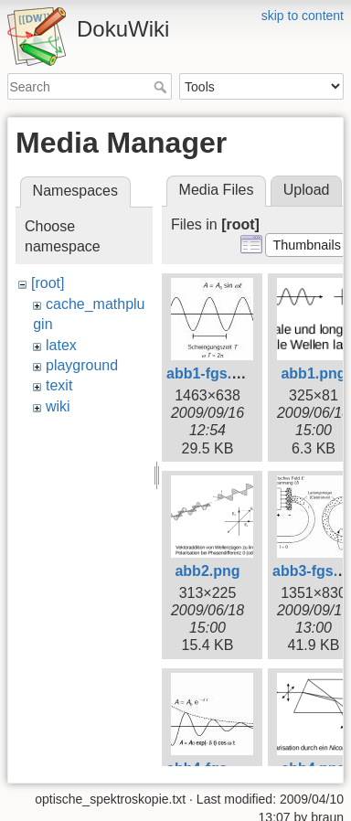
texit (59, 385)
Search (162, 86)
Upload (306, 189)
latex (61, 345)
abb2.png (207, 571)
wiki (58, 406)
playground (82, 365)
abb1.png (313, 373)
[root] (47, 283)
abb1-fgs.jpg (209, 373)
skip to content (302, 15)
